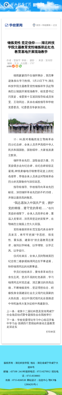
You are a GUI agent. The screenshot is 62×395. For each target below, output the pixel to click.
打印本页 (50, 332)
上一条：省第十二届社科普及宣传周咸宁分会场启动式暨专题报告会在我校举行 (30, 313)
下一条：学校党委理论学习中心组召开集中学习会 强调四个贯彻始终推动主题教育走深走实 (31, 323)
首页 (38, 25)
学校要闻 (46, 25)
